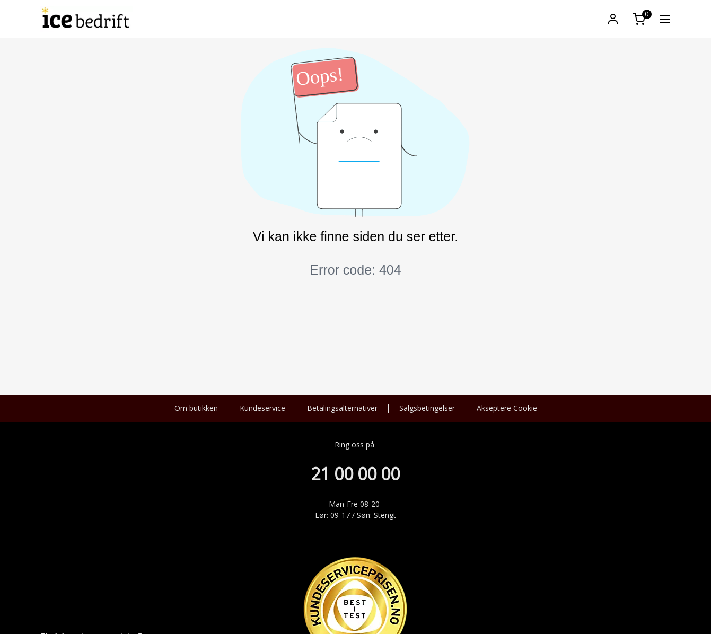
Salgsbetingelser (427, 408)
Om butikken (196, 408)
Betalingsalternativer (342, 408)
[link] (665, 19)
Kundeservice (262, 408)
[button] (613, 19)
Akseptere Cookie (507, 408)
